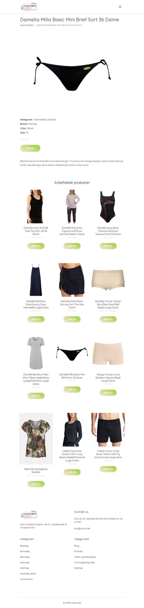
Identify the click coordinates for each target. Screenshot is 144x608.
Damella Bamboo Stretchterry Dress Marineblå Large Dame (36, 304)
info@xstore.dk (82, 528)
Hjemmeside (26, 25)
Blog (76, 545)
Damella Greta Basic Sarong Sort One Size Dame (72, 304)
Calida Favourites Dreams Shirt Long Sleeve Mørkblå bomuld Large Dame (72, 456)
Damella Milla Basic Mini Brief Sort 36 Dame (72, 376)
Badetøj (24, 545)
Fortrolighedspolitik (84, 562)
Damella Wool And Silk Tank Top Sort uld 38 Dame (36, 231)
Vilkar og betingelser (85, 556)
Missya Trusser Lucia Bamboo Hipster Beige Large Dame (108, 377)
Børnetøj (24, 556)
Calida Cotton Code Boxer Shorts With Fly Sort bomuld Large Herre (108, 454)
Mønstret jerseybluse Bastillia (35, 471)
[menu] (120, 7)
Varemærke (40, 119)
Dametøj (24, 562)
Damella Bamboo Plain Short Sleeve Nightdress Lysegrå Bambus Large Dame (36, 379)
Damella (51, 119)
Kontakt (78, 551)
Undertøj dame (28, 573)
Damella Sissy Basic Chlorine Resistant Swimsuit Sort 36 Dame (108, 231)
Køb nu (30, 148)
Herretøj (24, 568)
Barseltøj (25, 551)
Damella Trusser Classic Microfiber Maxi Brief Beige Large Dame (108, 304)
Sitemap (78, 568)
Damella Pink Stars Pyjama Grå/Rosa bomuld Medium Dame (72, 231)
